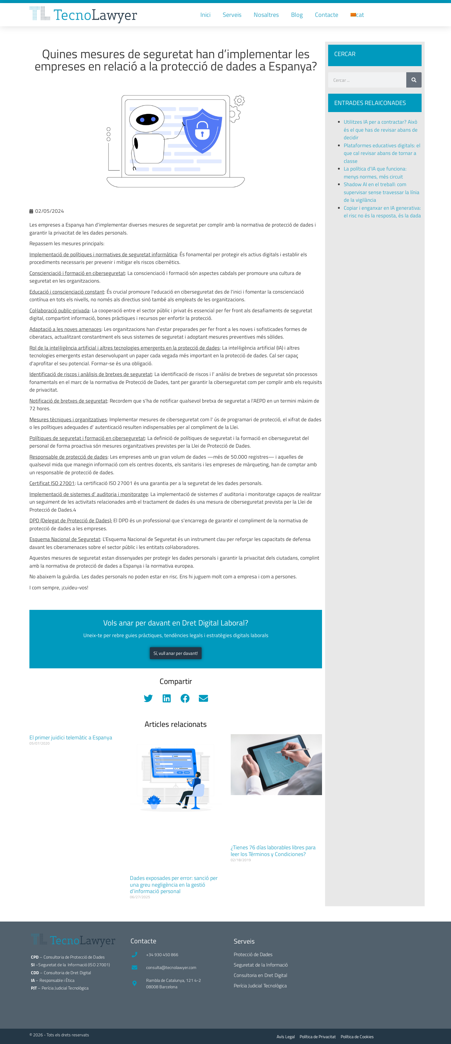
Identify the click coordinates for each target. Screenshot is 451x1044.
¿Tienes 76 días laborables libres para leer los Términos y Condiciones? (273, 850)
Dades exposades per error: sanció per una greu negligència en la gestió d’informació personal (174, 884)
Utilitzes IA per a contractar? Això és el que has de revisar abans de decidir (381, 129)
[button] (148, 698)
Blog (297, 14)
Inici (205, 14)
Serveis (232, 14)
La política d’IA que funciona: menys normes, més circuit (375, 173)
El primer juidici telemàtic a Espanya (70, 737)
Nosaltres (266, 14)
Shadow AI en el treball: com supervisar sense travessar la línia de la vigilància (381, 192)
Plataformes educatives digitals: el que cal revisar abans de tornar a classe (382, 153)
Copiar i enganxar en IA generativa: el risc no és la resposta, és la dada (382, 212)
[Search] (414, 80)
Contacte (326, 14)
